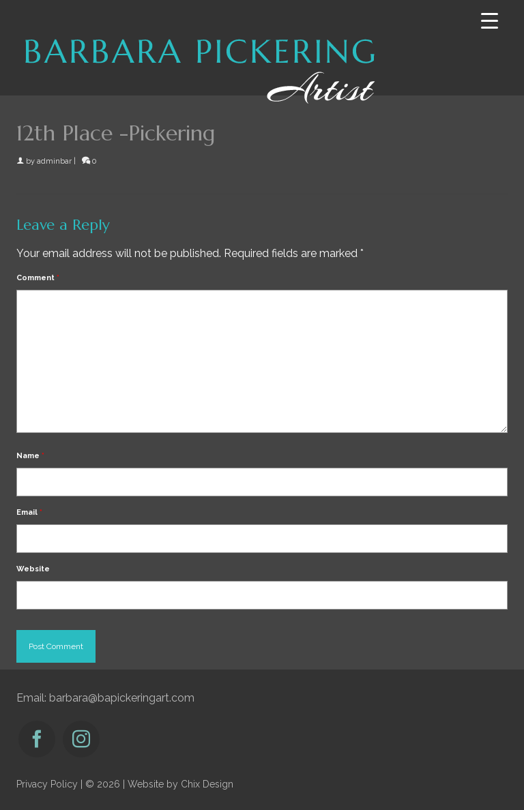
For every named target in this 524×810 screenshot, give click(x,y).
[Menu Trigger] (489, 21)
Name (30, 455)
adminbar (54, 161)
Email (29, 512)
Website (33, 569)
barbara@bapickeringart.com (121, 697)
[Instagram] (81, 739)
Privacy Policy (47, 784)
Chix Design (207, 784)
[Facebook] (36, 739)
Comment (37, 277)
